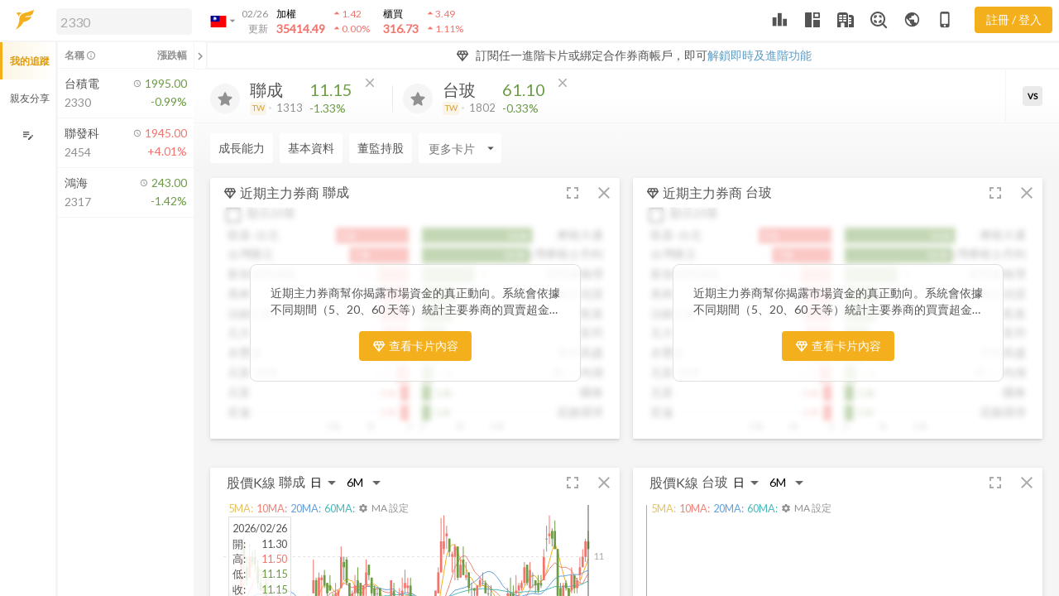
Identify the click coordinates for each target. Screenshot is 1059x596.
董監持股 (380, 148)
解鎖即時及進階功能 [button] (759, 55)
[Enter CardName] (460, 148)
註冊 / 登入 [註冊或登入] (1014, 19)
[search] (124, 21)
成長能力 (241, 148)
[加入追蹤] (225, 98)
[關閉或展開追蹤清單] (200, 55)
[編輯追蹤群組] (27, 135)
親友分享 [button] (30, 98)
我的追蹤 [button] (30, 61)
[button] (121, 20)
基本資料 (311, 148)
